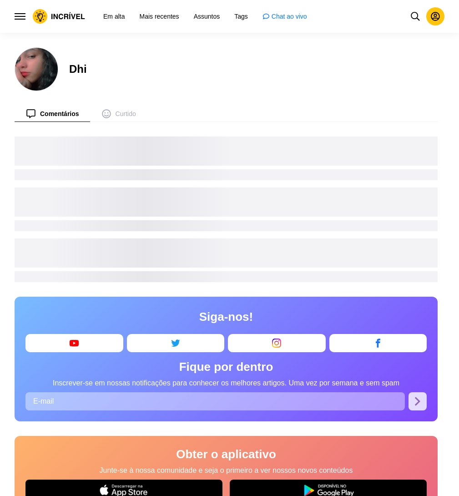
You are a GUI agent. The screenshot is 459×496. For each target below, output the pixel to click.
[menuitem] (52, 113)
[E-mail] (215, 401)
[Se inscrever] (418, 401)
